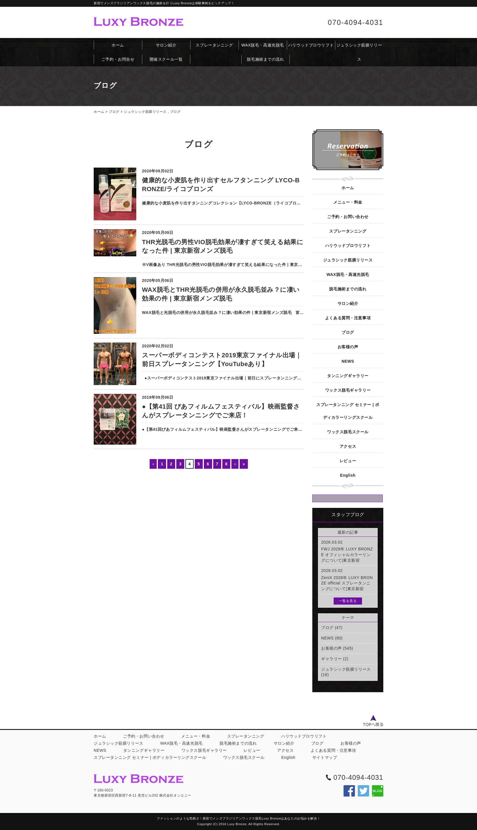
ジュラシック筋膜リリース (359, 47)
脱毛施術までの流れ (265, 59)
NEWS (348, 361)
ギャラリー (331, 658)
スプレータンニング (214, 45)
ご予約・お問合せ (117, 59)
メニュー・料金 (347, 202)
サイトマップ (324, 757)
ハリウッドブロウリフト (311, 45)
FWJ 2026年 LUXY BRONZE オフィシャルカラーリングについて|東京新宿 (347, 554)
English (347, 475)
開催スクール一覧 (166, 59)
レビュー (348, 461)
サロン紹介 (166, 45)
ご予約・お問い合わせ (348, 216)
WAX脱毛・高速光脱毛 (262, 45)
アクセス (348, 446)
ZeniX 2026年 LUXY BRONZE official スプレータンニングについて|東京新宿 (347, 583)
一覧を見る (348, 601)
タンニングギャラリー (348, 375)
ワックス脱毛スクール (348, 432)
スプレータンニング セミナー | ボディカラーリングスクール (347, 411)
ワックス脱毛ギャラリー (348, 390)
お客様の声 (348, 347)
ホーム (118, 45)
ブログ (114, 112)
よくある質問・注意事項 (348, 318)
